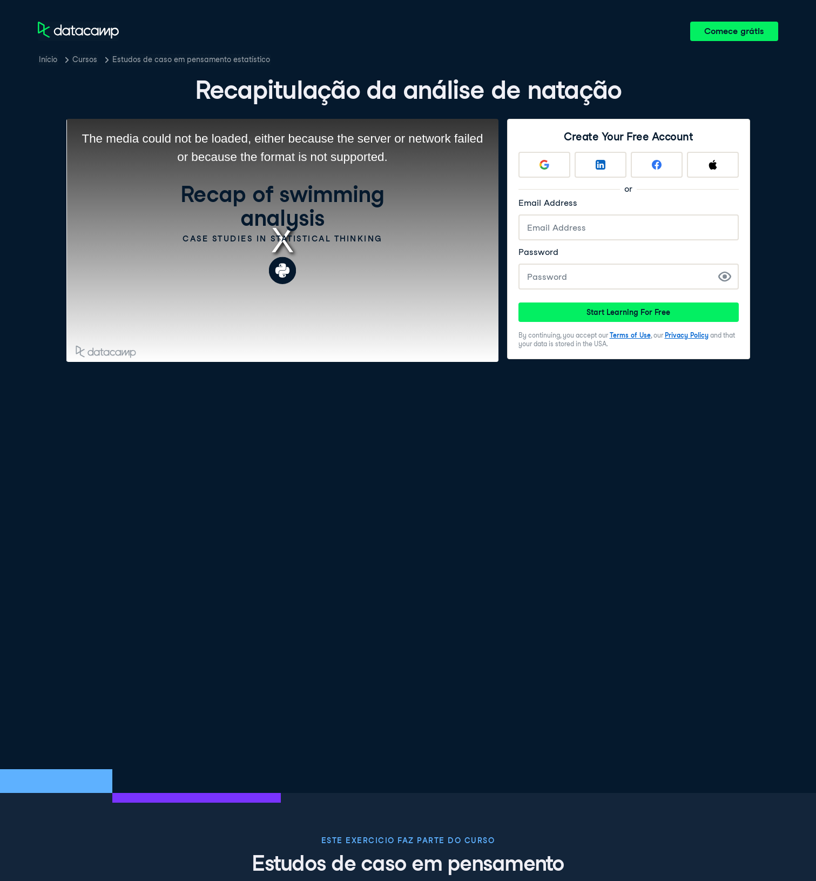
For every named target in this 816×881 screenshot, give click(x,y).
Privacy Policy (687, 335)
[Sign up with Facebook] (657, 165)
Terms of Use (630, 335)
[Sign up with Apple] (713, 165)
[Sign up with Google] (544, 165)
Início (48, 59)
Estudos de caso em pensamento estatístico (191, 59)
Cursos (84, 59)
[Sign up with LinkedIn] (600, 165)
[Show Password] (724, 277)
